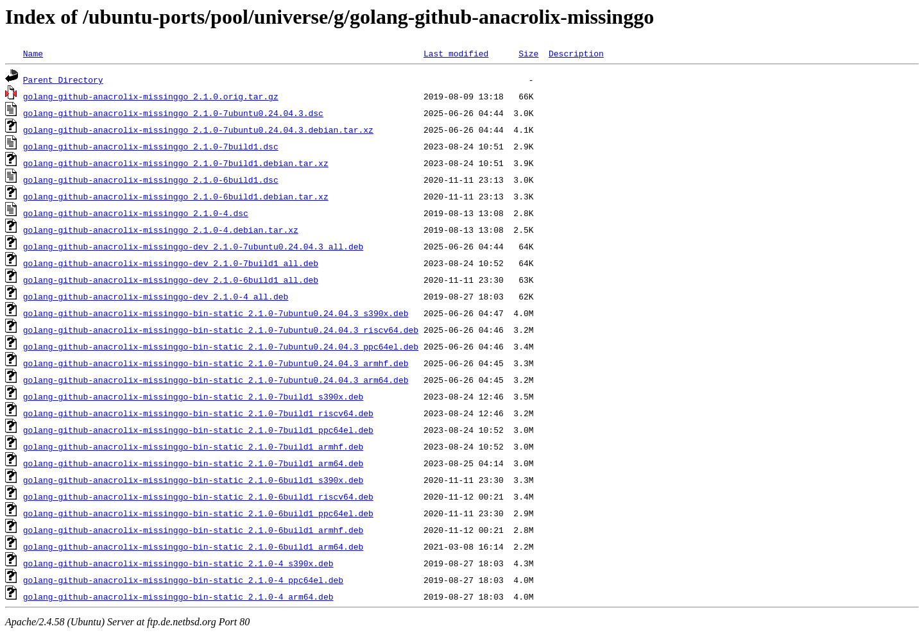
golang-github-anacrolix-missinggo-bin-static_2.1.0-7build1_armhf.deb (193, 446)
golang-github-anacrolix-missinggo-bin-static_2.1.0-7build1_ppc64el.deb (198, 429)
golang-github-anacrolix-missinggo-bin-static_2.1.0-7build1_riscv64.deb (198, 413)
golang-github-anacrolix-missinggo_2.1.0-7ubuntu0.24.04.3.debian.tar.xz (198, 129)
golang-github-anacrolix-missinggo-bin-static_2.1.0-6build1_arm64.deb (193, 546)
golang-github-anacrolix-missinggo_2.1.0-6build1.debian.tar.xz (176, 196)
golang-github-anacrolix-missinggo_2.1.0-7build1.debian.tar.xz (176, 163)
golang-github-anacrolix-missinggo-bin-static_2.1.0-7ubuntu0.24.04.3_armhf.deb (216, 363)
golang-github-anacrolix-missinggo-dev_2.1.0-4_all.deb (155, 296)
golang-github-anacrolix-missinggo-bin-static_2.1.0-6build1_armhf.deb (193, 530)
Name (33, 53)
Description (576, 53)
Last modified (456, 53)
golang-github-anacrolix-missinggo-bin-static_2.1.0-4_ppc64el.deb (183, 580)
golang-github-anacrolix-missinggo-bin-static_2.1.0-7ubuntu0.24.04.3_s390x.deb (216, 313)
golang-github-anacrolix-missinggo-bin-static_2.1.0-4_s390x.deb (178, 563)
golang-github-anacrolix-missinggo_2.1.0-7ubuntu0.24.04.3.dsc (173, 113)
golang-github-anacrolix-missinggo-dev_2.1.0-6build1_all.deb (170, 279)
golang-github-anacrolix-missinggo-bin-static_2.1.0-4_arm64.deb (178, 596)
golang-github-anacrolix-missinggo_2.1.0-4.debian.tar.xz (160, 229)
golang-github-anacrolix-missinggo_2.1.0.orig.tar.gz (150, 96)
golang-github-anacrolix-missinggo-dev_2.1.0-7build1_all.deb (170, 263)
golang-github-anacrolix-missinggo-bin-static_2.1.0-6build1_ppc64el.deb (198, 513)
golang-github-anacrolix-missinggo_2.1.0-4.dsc (135, 213)
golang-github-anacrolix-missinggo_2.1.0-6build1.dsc (150, 179)
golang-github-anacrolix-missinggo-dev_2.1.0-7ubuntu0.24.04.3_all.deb (193, 246)
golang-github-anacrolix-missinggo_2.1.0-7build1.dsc (150, 146)
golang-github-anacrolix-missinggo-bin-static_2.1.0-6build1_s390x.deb (193, 479)
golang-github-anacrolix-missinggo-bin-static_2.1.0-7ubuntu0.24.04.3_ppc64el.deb (220, 346)
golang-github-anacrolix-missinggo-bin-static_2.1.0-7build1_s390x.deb (193, 396)
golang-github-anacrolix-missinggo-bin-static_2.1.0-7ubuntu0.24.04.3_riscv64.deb (220, 329)
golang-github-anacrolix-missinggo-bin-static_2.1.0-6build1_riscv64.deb (198, 496)
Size (528, 53)
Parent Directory (63, 79)
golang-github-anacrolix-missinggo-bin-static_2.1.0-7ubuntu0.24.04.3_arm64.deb (216, 379)
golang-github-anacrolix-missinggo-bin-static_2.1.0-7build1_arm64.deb (193, 463)
